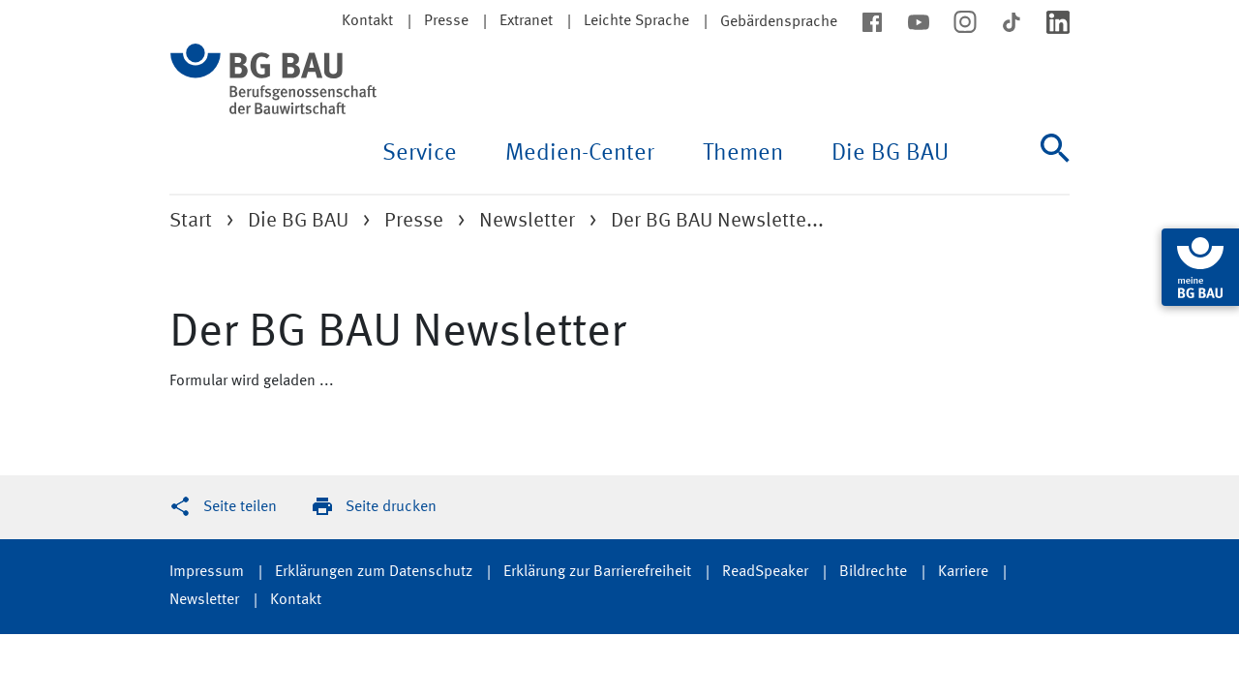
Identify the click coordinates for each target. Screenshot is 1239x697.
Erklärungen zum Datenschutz (373, 572)
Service (419, 154)
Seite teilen (240, 507)
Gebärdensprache (778, 22)
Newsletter (527, 221)
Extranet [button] (526, 21)
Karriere (963, 572)
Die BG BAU (890, 154)
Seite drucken (391, 507)
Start (190, 221)
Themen (743, 154)
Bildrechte (873, 572)
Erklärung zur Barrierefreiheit (597, 572)
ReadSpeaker (765, 572)
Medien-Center (579, 154)
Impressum (206, 572)
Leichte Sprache (636, 21)
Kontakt (295, 600)
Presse (446, 21)
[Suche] (1055, 164)
